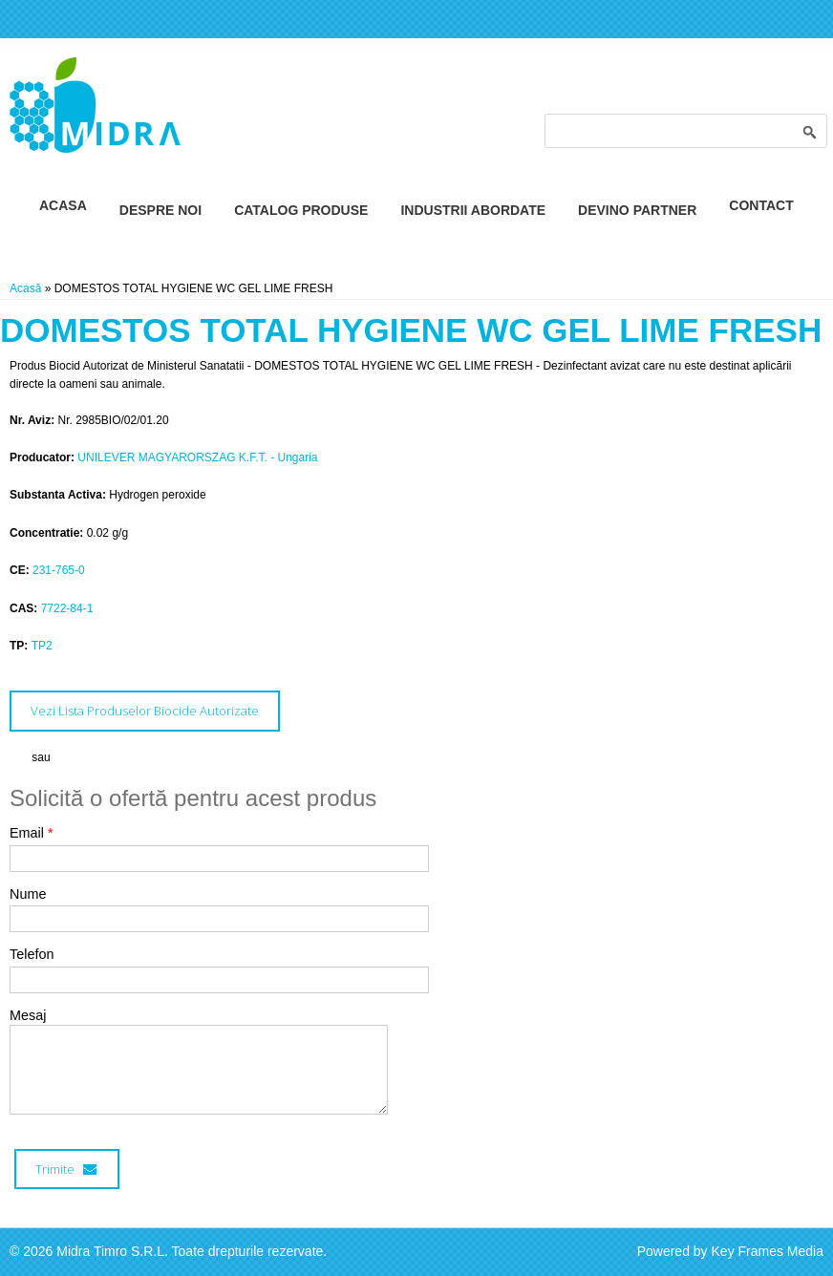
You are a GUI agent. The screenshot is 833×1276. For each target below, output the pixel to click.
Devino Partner (637, 210)
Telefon (31, 954)
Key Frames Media (767, 1251)
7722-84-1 (67, 608)
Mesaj (28, 1015)
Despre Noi (160, 210)
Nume (28, 894)
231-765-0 (58, 570)
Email (31, 832)
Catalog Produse (301, 210)
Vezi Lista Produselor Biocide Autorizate (145, 710)
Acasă (25, 288)
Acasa (63, 205)
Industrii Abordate (472, 210)
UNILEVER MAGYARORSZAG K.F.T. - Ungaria (197, 457)
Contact (761, 205)
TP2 (42, 645)
